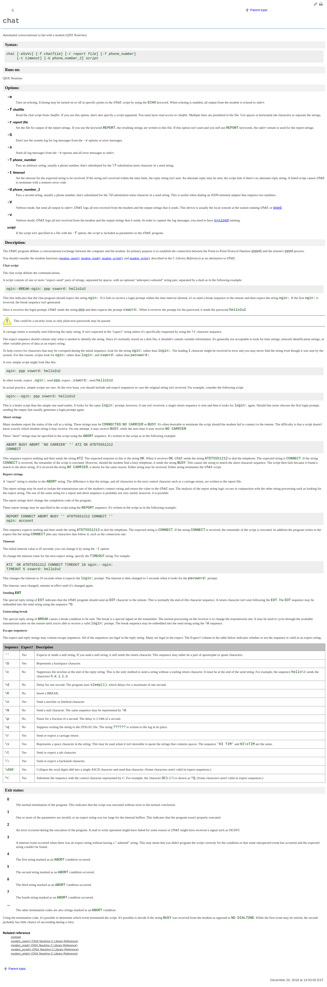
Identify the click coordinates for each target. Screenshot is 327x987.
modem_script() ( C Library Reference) (45, 949)
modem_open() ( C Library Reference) (44, 941)
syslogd (16, 937)
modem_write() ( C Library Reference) (44, 953)
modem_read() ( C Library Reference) (44, 945)
